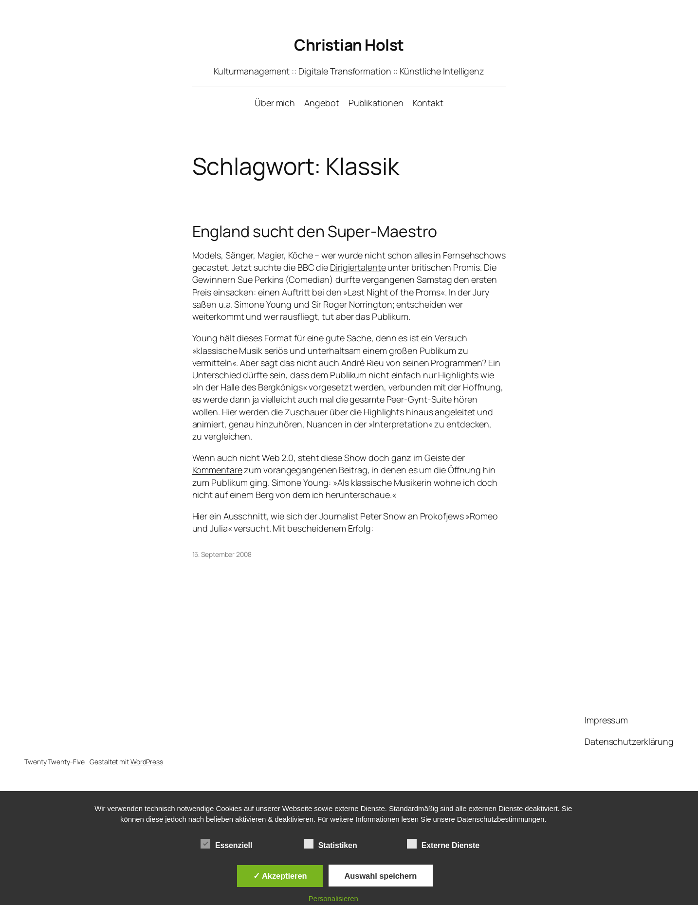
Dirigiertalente (358, 267)
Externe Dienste (443, 844)
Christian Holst (349, 44)
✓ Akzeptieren (280, 875)
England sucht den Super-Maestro (315, 231)
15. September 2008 (222, 554)
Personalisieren (333, 898)
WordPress (146, 761)
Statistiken (330, 844)
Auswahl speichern (381, 875)
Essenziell (226, 844)
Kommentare (217, 470)
